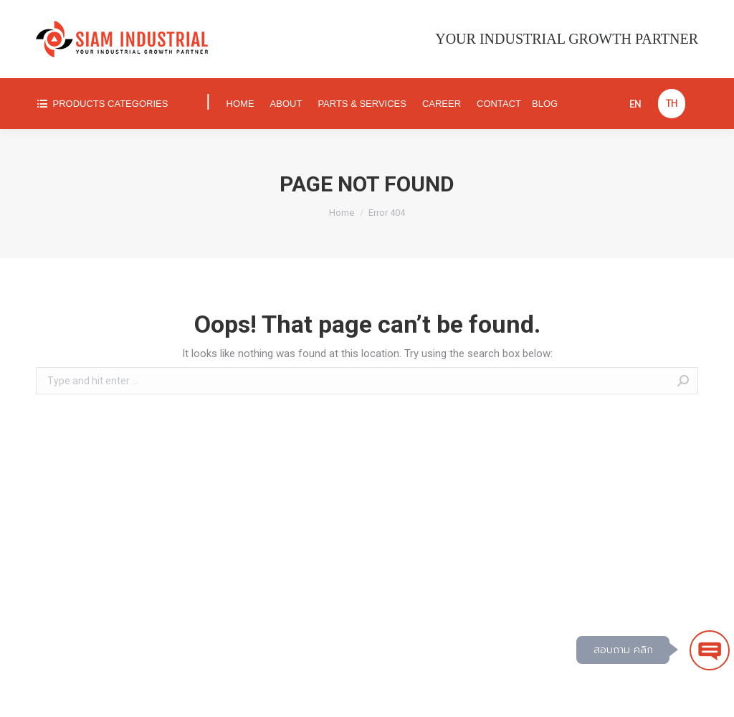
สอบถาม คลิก (623, 649)
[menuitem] (114, 104)
